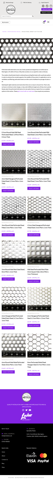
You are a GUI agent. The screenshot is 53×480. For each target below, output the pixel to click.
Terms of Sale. (11, 477)
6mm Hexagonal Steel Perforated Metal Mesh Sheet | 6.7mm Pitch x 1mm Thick (12, 318)
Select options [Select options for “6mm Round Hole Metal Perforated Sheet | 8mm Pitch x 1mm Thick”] (8, 372)
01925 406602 (6, 441)
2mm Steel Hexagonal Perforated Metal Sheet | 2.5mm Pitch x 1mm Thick (12, 181)
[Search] (33, 16)
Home (4, 31)
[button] (48, 22)
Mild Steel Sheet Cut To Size (7, 129)
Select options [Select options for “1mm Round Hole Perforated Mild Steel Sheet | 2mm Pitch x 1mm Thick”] (34, 142)
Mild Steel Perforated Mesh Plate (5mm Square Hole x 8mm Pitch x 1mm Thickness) (38, 271)
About (3, 456)
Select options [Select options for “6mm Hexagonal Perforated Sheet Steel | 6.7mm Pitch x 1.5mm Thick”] (34, 325)
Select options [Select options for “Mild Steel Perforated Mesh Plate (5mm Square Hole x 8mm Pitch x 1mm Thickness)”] (34, 281)
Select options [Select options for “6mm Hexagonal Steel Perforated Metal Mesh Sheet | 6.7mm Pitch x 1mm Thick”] (8, 327)
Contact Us (5, 460)
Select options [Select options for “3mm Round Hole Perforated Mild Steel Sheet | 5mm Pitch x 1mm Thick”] (34, 188)
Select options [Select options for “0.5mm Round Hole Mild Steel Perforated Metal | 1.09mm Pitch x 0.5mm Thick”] (8, 144)
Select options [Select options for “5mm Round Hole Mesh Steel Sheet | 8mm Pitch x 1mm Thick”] (8, 279)
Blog (3, 463)
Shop (3, 467)
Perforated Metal (14, 31)
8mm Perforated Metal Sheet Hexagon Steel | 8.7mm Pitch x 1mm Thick (38, 364)
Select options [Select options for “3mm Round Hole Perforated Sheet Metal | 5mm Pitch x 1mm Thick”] (8, 234)
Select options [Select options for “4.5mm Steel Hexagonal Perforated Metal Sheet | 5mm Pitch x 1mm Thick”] (34, 234)
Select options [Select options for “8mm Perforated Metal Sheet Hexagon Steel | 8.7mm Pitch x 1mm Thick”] (34, 374)
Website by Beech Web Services (37, 477)
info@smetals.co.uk (7, 435)
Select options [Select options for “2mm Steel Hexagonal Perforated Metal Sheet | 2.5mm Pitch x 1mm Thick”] (8, 190)
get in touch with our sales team (26, 91)
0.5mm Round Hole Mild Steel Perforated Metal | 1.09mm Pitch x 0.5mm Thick (13, 134)
